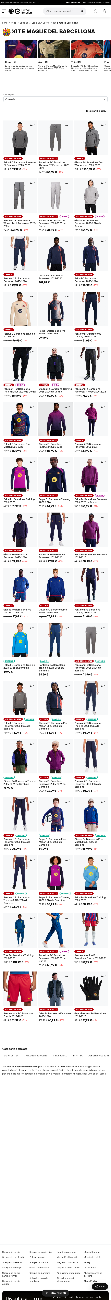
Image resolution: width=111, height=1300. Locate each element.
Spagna (24, 22)
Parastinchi (90, 1267)
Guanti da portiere (66, 1252)
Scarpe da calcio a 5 (13, 1257)
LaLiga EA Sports (40, 22)
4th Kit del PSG (59, 1041)
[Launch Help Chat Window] (100, 1286)
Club (13, 22)
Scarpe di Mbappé (12, 1267)
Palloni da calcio (37, 1257)
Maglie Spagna (92, 1252)
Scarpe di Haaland (12, 1262)
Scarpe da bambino (39, 1262)
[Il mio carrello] (104, 11)
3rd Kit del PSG (11, 1041)
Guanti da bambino (39, 1267)
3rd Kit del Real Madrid (35, 1041)
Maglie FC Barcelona (67, 1262)
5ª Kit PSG (78, 1041)
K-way (87, 1262)
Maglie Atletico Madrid (68, 1267)
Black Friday (90, 1281)
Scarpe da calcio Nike (40, 1252)
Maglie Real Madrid (67, 1257)
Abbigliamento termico (69, 1273)
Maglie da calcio (92, 1257)
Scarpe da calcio (11, 1252)
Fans (4, 22)
